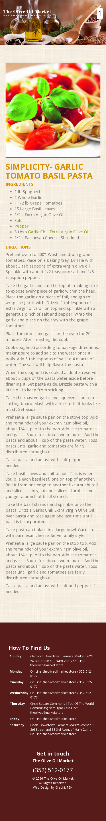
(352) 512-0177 (53, 770)
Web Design (41, 787)
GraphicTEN (64, 787)
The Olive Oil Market (58, 778)
